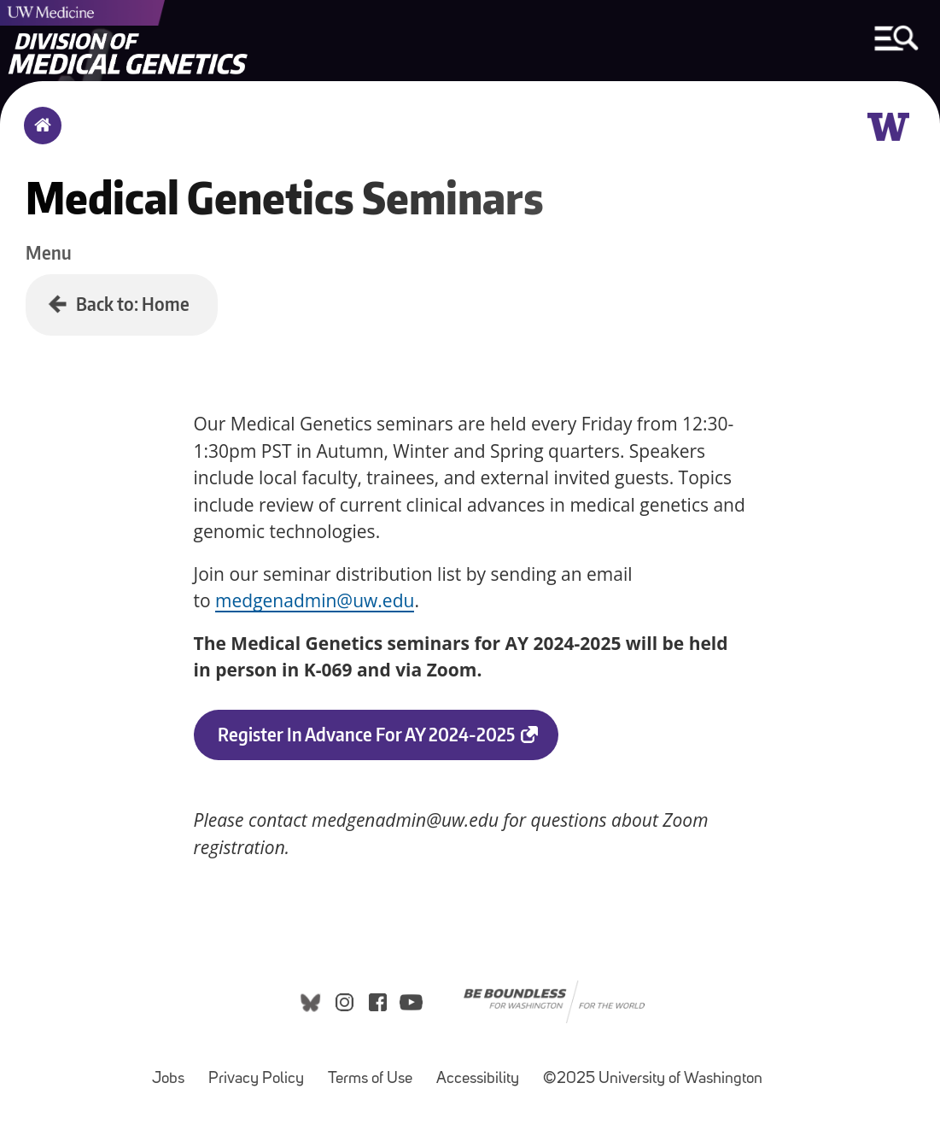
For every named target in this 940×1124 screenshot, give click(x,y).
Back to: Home (133, 303)
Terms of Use (375, 1070)
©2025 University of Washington (652, 1079)
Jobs (173, 1070)
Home (38, 136)
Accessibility (482, 1070)
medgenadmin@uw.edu (314, 600)
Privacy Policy (261, 1070)
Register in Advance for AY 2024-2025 (388, 741)
